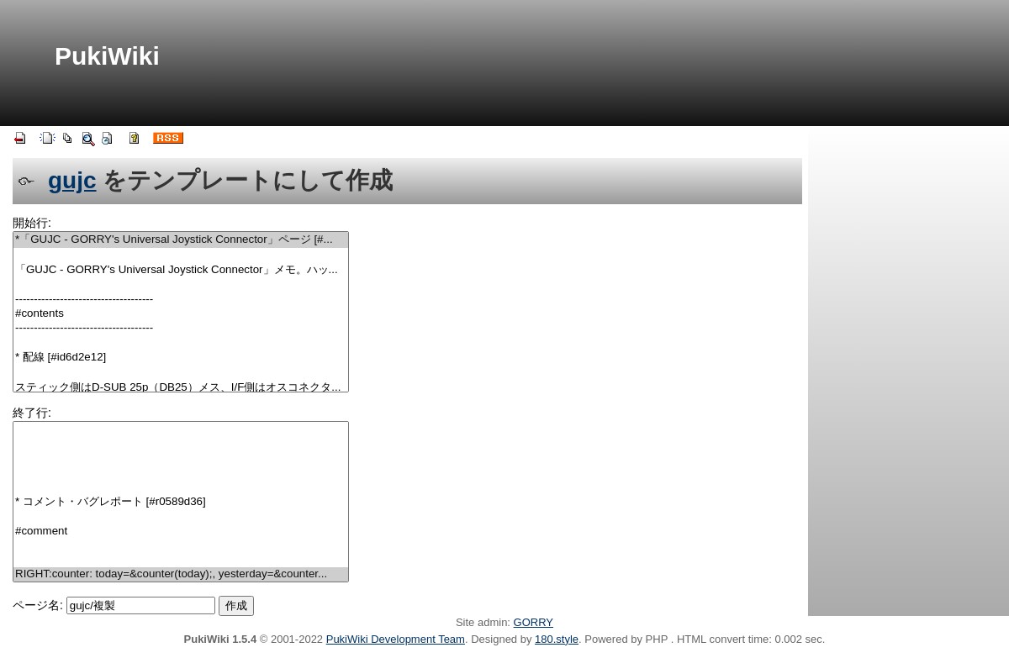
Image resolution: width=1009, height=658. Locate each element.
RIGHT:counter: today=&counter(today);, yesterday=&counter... (180, 574)
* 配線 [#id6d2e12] (180, 358)
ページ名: (38, 605)
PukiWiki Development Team (395, 639)
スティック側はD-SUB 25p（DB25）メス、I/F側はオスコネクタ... (180, 388)
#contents (180, 314)
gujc (72, 180)
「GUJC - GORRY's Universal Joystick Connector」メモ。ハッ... (180, 270)
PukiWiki (107, 56)
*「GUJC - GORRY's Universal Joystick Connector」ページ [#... (180, 240)
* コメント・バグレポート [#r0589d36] (180, 502)
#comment (180, 531)
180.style (556, 639)
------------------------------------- (180, 299)
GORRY (533, 622)
